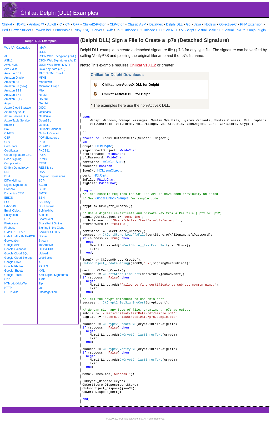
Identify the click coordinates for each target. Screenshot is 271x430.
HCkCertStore (113, 162)
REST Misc (46, 167)
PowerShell (43, 30)
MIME (42, 77)
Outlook (44, 124)
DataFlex (156, 24)
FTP (7, 219)
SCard (43, 185)
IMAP (42, 47)
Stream (43, 240)
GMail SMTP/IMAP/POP (19, 236)
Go (188, 24)
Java (197, 24)
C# (67, 24)
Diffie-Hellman (13, 180)
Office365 (45, 112)
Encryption (11, 215)
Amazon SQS (13, 99)
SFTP (42, 189)
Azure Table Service (17, 120)
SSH (42, 197)
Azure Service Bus (16, 116)
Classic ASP (137, 24)
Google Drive (12, 262)
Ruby (77, 30)
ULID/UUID (46, 249)
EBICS (8, 197)
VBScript (187, 30)
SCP (42, 180)
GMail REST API (14, 232)
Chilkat (7, 24)
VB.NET (172, 30)
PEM (42, 142)
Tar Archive (46, 245)
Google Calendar (15, 249)
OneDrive (45, 116)
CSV (7, 142)
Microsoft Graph (49, 86)
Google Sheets (13, 270)
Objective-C (227, 24)
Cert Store (10, 146)
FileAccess (11, 223)
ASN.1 (8, 60)
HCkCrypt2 (103, 146)
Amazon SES (12, 90)
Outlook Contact (49, 133)
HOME (20, 24)
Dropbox (9, 189)
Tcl (118, 30)
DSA (7, 176)
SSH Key (44, 202)
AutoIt (51, 24)
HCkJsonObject (108, 170)
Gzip (7, 279)
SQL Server (93, 30)
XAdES (43, 266)
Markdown (45, 82)
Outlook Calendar (50, 129)
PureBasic (62, 30)
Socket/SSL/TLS (49, 232)
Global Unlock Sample (112, 198)
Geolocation (12, 240)
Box (6, 129)
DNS (7, 172)
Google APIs (12, 245)
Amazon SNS (12, 94)
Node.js (210, 24)
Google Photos (13, 266)
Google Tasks (13, 275)
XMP (42, 279)
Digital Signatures (15, 185)
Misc (42, 90)
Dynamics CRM (14, 193)
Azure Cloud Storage (17, 107)
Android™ (36, 24)
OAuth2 (44, 103)
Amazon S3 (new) (15, 86)
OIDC (42, 107)
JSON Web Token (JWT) (54, 64)
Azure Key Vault (14, 112)
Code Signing (12, 159)
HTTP (8, 287)
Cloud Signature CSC (18, 155)
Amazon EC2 (12, 73)
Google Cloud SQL (16, 253)
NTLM (43, 94)
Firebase (9, 227)
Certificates (11, 150)
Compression (12, 163)
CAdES (9, 133)
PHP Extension (251, 24)
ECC (7, 202)
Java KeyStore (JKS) (52, 69)
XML (42, 270)
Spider (43, 236)
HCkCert (100, 175)
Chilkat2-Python (94, 24)
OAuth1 (44, 99)
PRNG (43, 159)
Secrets (44, 215)
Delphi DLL (174, 24)
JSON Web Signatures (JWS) (57, 60)
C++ (76, 24)
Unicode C (131, 30)
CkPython (117, 24)
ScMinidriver (47, 210)
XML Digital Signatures (53, 275)
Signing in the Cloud (51, 227)
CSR (7, 137)
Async (8, 103)
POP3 (42, 155)
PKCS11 (44, 150)
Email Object (12, 210)
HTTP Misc (11, 292)
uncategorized (48, 292)
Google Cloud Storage (18, 257)
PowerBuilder (21, 30)
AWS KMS (11, 64)
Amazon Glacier (14, 77)
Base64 (9, 124)
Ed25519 (10, 206)
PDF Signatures (49, 137)
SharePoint (46, 219)
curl (41, 287)
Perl (5, 30)
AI (5, 56)
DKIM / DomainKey (16, 167)
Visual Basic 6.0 (209, 30)
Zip (41, 283)
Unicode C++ (152, 30)
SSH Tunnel (46, 206)
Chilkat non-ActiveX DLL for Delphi (130, 84)
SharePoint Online (50, 223)
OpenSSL (45, 120)
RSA (42, 172)
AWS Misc (10, 69)
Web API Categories (17, 47)
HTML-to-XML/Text (16, 283)
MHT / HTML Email (51, 73)
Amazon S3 (11, 82)
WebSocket (46, 257)
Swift (109, 30)
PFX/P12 (44, 146)
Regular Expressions (52, 176)
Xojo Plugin (257, 30)
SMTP (43, 193)
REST (42, 163)
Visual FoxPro (235, 30)
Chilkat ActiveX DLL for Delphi (126, 94)
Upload (43, 253)
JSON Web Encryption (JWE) (57, 56)
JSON (42, 52)
